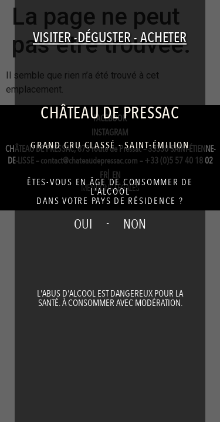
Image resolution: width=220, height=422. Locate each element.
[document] (110, 211)
